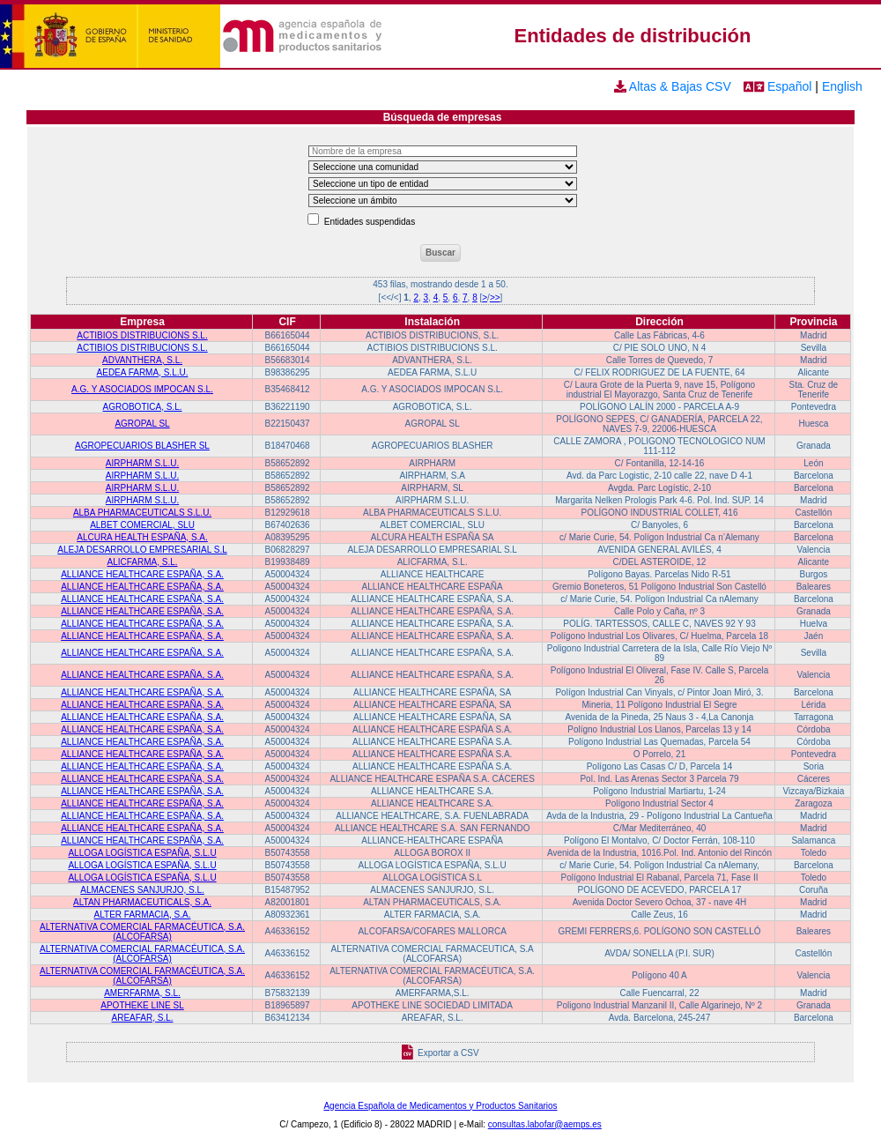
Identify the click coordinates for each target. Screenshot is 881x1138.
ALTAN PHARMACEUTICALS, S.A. (142, 902)
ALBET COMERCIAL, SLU (142, 525)
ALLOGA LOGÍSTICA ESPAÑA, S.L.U (142, 853)
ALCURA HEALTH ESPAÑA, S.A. (142, 537)
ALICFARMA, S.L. (142, 562)
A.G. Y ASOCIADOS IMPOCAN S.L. (142, 389)
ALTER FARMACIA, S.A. (142, 914)
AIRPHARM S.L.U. (142, 463)
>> (495, 297)
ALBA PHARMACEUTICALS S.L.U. (142, 512)
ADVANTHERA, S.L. (142, 360)
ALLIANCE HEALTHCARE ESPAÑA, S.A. (142, 574)
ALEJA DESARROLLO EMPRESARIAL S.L (141, 549)
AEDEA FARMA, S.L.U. (143, 372)
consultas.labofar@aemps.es (545, 1124)
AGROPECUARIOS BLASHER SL (142, 445)
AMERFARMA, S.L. (142, 993)
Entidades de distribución (633, 36)
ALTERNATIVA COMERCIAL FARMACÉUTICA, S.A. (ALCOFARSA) (142, 931)
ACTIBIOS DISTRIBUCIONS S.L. (142, 335)
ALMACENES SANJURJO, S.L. (142, 890)
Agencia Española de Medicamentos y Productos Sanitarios (440, 1106)
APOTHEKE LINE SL (141, 1005)
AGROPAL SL (142, 423)
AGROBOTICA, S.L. (142, 407)
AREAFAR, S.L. (143, 1018)
